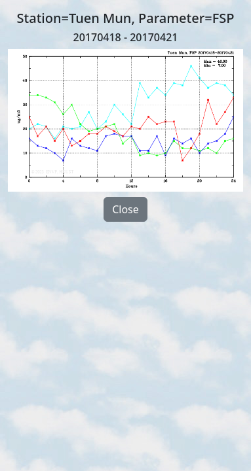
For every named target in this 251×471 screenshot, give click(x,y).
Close (125, 209)
